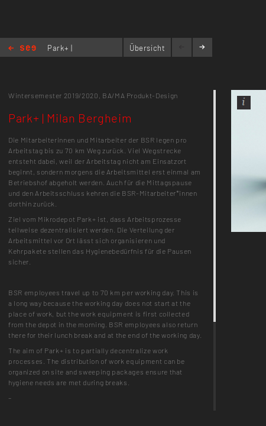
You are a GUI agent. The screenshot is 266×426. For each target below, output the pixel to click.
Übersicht (147, 48)
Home (22, 49)
